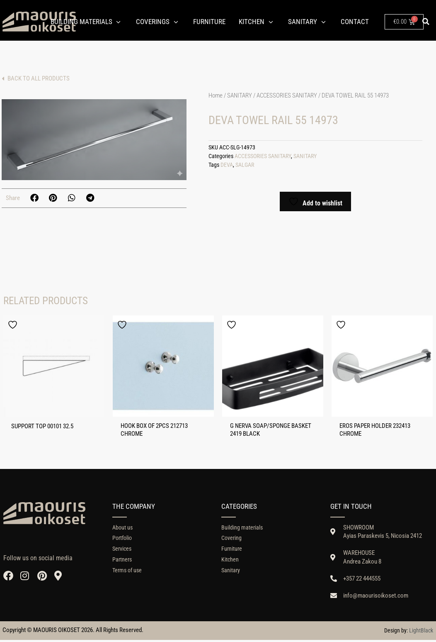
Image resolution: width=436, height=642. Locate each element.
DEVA (226, 164)
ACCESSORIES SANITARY (287, 95)
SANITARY (239, 95)
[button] (426, 21)
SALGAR (244, 164)
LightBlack (421, 632)
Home (215, 95)
